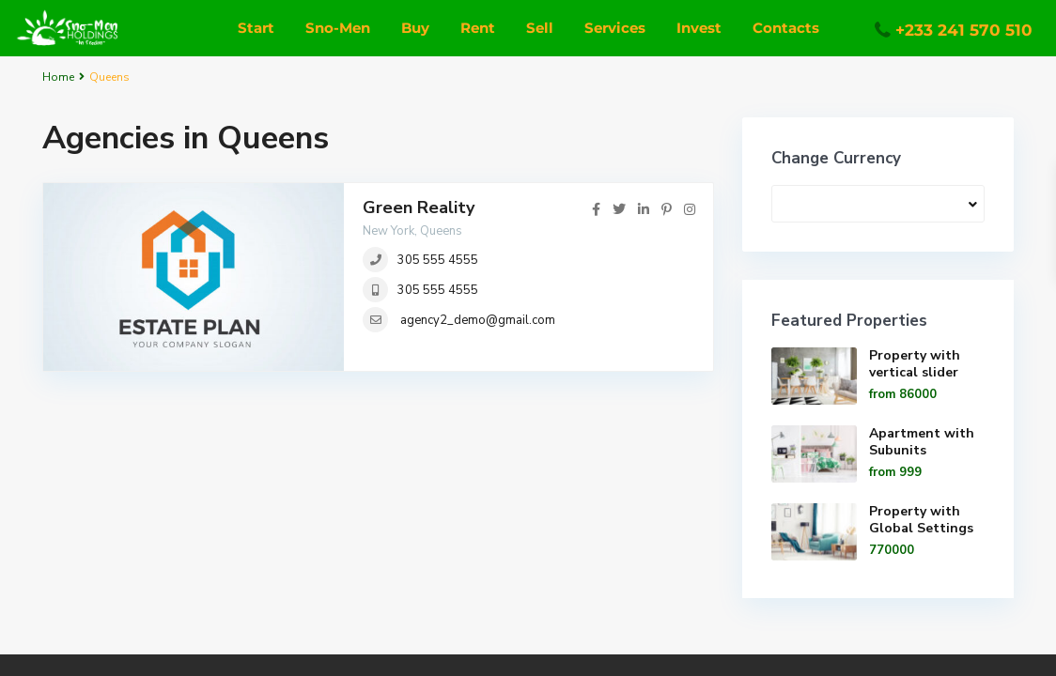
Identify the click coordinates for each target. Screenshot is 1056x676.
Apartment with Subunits (921, 441)
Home (58, 76)
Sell (539, 28)
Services (614, 28)
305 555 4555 (437, 260)
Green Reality (418, 207)
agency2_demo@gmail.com (477, 320)
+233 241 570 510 (964, 30)
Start (256, 28)
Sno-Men (337, 28)
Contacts (786, 28)
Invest (699, 28)
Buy (415, 28)
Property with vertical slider (914, 363)
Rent (477, 28)
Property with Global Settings (921, 519)
